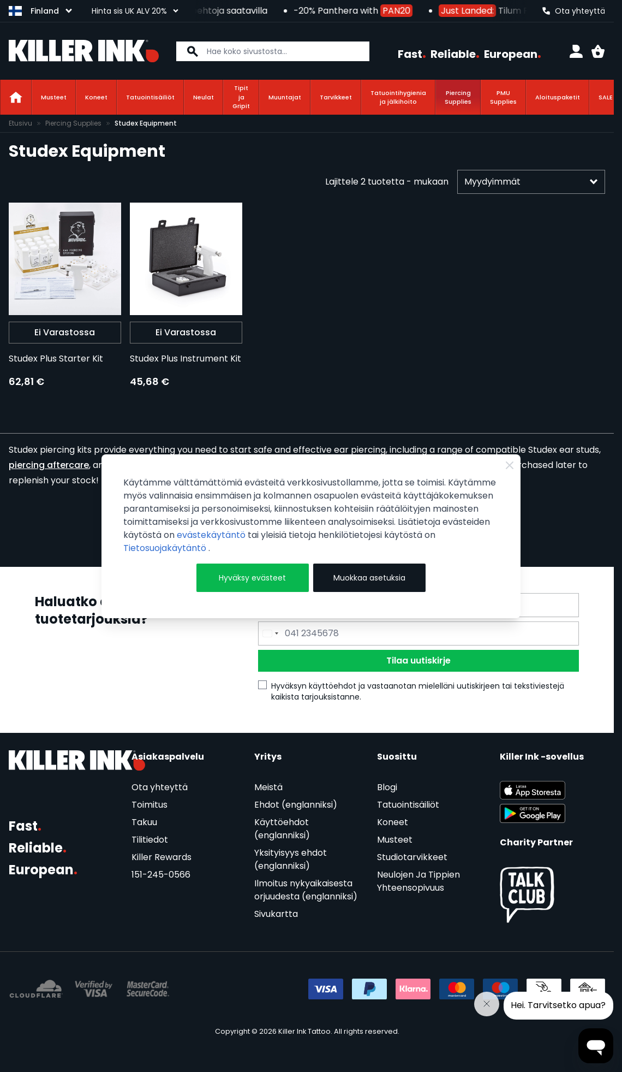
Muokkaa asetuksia (369, 577)
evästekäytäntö (212, 535)
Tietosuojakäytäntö (165, 548)
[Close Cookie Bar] (509, 465)
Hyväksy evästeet (252, 577)
